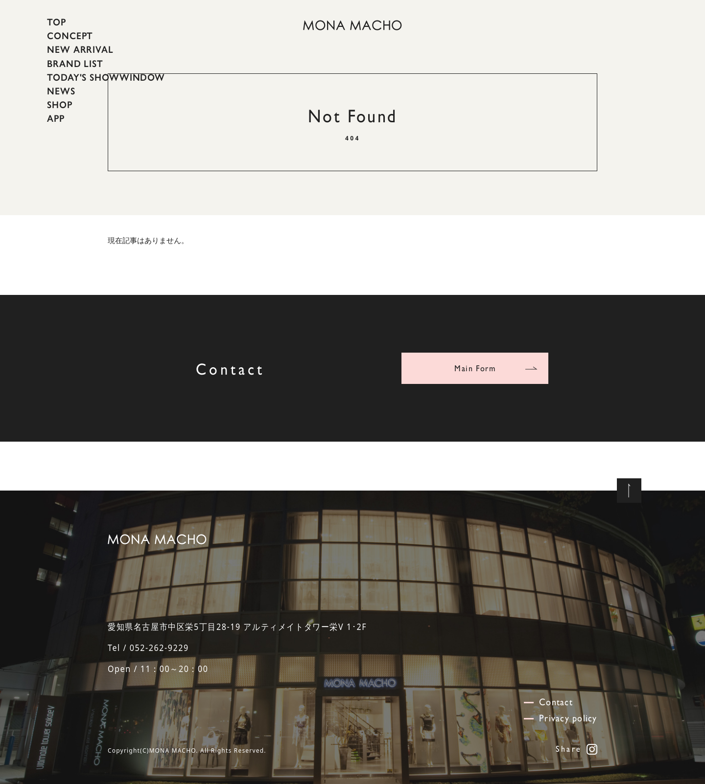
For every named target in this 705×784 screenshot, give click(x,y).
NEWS (61, 91)
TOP (56, 22)
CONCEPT (70, 36)
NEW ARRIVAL (80, 49)
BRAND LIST (75, 63)
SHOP (59, 105)
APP (56, 118)
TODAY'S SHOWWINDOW (106, 77)
